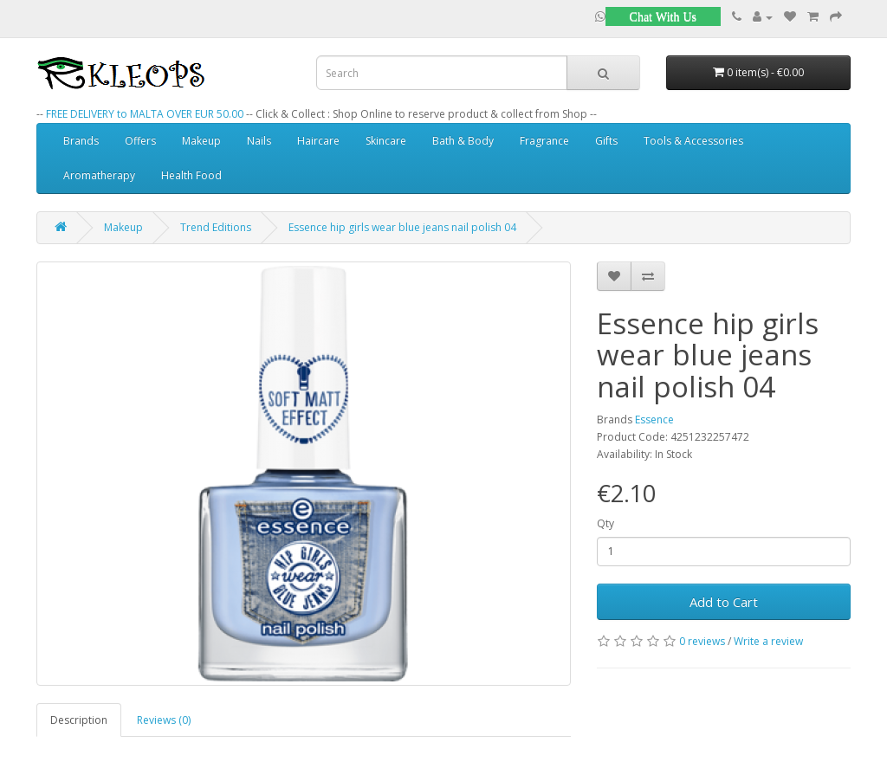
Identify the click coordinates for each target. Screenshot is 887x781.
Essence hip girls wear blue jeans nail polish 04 (402, 227)
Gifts (606, 140)
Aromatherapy (99, 175)
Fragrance (544, 140)
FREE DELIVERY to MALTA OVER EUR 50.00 (144, 113)
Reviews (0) (164, 720)
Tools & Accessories (693, 140)
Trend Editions (215, 227)
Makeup (201, 140)
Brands (81, 140)
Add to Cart (724, 601)
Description (78, 720)
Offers (140, 140)
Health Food (191, 175)
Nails (259, 140)
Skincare (386, 140)
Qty (605, 523)
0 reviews (702, 641)
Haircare (318, 140)
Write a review (768, 641)
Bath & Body (463, 140)
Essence (654, 419)
